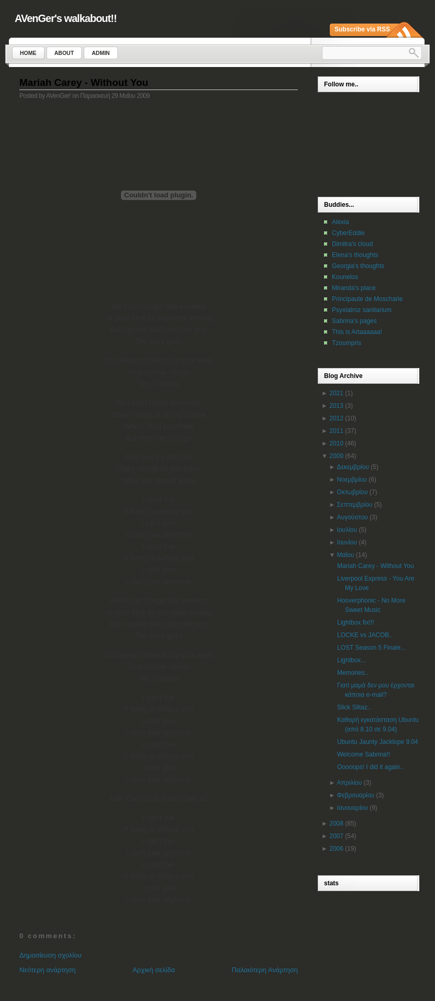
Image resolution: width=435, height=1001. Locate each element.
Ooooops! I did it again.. (370, 767)
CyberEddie (348, 233)
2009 (336, 456)
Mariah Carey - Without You (83, 82)
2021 (336, 393)
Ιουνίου (347, 542)
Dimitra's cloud (352, 244)
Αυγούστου (352, 517)
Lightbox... (351, 660)
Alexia (340, 222)
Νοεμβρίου (352, 479)
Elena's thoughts (355, 255)
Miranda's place (354, 288)
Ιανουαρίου (352, 807)
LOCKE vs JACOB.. (365, 635)
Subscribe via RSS (362, 29)
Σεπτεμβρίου (355, 504)
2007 (336, 836)
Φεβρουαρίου (356, 795)
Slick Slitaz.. (354, 707)
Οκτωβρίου (352, 492)
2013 (336, 405)
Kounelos (345, 277)
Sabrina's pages (354, 321)
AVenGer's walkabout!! (66, 18)
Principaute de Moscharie (367, 299)
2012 (336, 418)
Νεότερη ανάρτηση (47, 970)
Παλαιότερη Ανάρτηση (265, 970)
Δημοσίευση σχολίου (50, 955)
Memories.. (352, 672)
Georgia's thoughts (358, 266)
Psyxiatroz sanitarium (362, 310)
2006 (336, 848)
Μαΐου (345, 555)
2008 (336, 823)
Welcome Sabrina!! (363, 754)
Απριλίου (349, 782)
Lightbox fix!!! (355, 622)
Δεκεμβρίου (353, 467)
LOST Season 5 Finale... (371, 647)
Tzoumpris (346, 343)
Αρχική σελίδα (153, 970)
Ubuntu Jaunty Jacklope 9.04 (377, 742)
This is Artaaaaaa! (357, 332)
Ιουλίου (347, 529)
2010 (336, 443)
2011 (336, 431)
